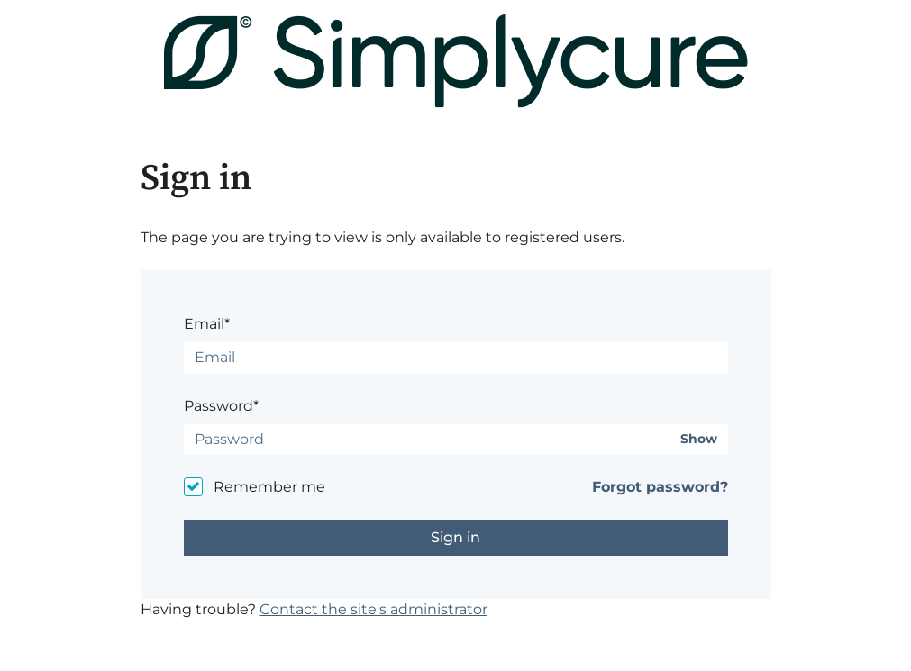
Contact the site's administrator (373, 609)
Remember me (269, 486)
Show (698, 439)
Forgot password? (660, 486)
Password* (221, 405)
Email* (207, 323)
